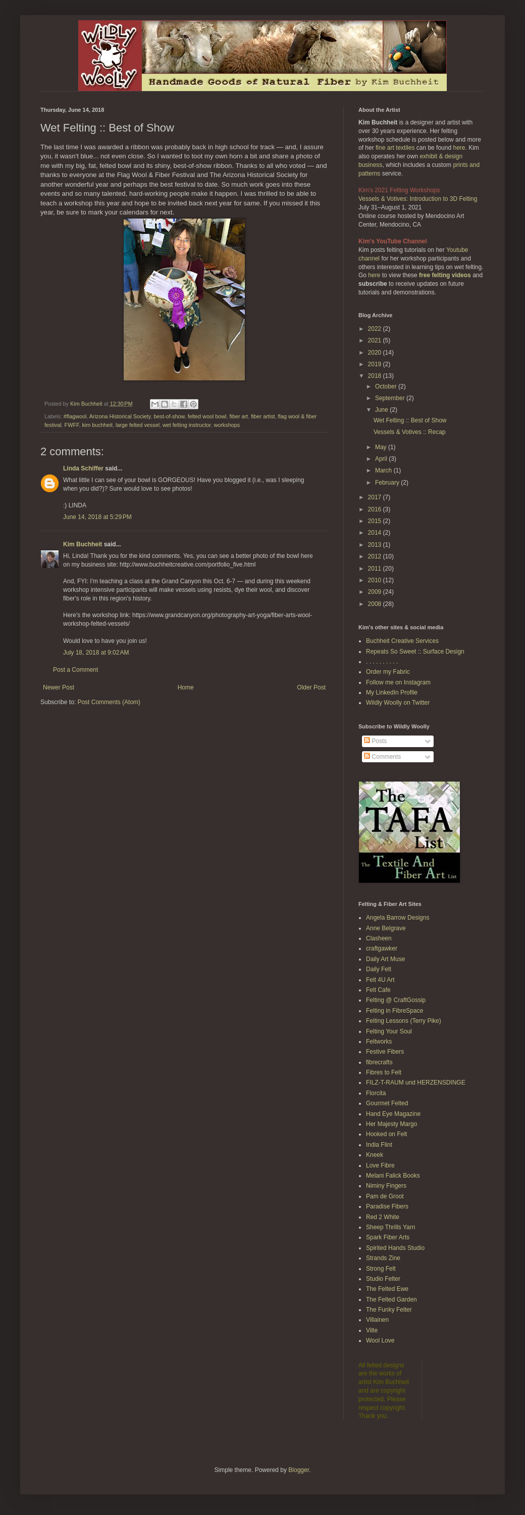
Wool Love (380, 1340)
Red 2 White (382, 1217)
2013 (375, 544)
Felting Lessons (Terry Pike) (403, 1020)
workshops (227, 425)
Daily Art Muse (385, 959)
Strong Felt (381, 1268)
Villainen (377, 1319)
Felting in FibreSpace (394, 1010)
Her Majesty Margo (391, 1124)
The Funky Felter (389, 1309)
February (388, 482)
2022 (375, 328)
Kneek (374, 1154)
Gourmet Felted (387, 1103)
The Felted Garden (391, 1299)
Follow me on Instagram (398, 682)
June (382, 409)
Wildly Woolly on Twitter (398, 702)
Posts (375, 741)
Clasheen (379, 938)
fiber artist (263, 416)
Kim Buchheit (82, 544)
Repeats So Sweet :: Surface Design (415, 651)
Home (186, 687)
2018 (375, 375)
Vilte (372, 1330)
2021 (375, 340)
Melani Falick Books (393, 1175)
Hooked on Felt (386, 1134)
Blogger (298, 1470)
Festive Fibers (385, 1051)
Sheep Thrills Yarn (390, 1227)
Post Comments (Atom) (108, 702)
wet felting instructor (187, 425)
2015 (375, 521)
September (390, 398)
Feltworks (379, 1041)
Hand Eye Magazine (393, 1113)
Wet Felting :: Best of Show (410, 420)
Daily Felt (378, 969)
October (386, 386)
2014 (375, 532)
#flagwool (75, 416)
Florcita (376, 1093)
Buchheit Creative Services (402, 640)
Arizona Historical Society (120, 416)
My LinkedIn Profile (391, 692)
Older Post (311, 687)
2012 (375, 556)
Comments (382, 756)
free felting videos (445, 275)
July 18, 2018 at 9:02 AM (96, 652)
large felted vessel (138, 425)
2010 (375, 580)
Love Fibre (380, 1165)
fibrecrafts (379, 1062)
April (382, 458)
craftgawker (381, 948)
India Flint (379, 1144)
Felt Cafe (378, 989)
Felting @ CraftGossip (396, 1000)
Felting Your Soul (389, 1031)
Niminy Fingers (386, 1185)
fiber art (239, 416)
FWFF (72, 425)
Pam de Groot (385, 1196)
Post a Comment (75, 669)
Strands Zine (383, 1258)
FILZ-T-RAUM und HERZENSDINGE (415, 1082)
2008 (375, 604)
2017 (375, 497)
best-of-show (168, 416)
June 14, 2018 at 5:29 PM (97, 517)
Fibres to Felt (383, 1072)
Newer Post (58, 687)
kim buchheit (97, 425)
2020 (375, 352)
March (384, 470)
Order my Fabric (388, 671)
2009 (375, 591)
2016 (375, 509)
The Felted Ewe (387, 1288)
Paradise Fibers (387, 1206)
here (459, 147)
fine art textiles (395, 147)
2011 (375, 568)
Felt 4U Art (380, 979)
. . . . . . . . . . (382, 661)
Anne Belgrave (386, 928)
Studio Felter (383, 1278)
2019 (375, 364)
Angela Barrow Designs (397, 917)
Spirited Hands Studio (395, 1247)
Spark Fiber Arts (387, 1237)
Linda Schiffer (83, 468)
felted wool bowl (207, 416)
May (381, 447)
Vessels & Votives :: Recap (410, 432)
